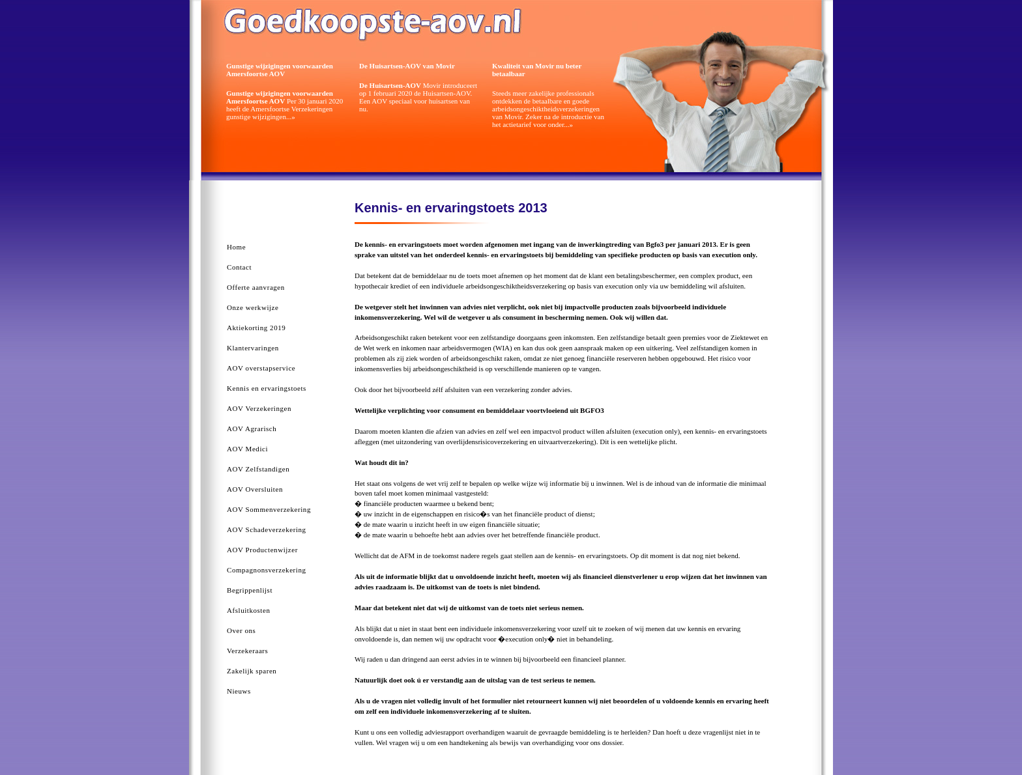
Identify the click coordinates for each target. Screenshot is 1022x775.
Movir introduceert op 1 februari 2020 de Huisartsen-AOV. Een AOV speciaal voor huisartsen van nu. (418, 97)
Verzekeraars (247, 651)
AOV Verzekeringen (259, 408)
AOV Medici (247, 449)
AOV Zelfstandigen (258, 469)
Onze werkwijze (252, 307)
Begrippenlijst (249, 590)
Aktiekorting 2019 (256, 327)
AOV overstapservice (261, 368)
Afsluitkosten (248, 610)
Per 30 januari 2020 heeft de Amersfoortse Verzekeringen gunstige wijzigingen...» (284, 104)
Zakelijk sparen (251, 671)
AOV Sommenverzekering (269, 509)
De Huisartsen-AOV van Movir (407, 66)
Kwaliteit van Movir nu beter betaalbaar (536, 70)
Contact (239, 267)
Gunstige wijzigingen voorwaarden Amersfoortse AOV (279, 70)
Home (236, 247)
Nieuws (239, 691)
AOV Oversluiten (255, 489)
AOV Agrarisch (251, 428)
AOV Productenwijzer (262, 550)
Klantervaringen (253, 348)
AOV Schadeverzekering (266, 529)
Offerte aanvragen (256, 287)
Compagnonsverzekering (266, 570)
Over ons (241, 630)
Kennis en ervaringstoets (266, 388)
